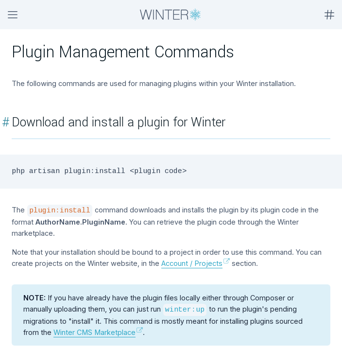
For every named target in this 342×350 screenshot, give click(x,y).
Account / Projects (191, 263)
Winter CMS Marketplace (94, 332)
